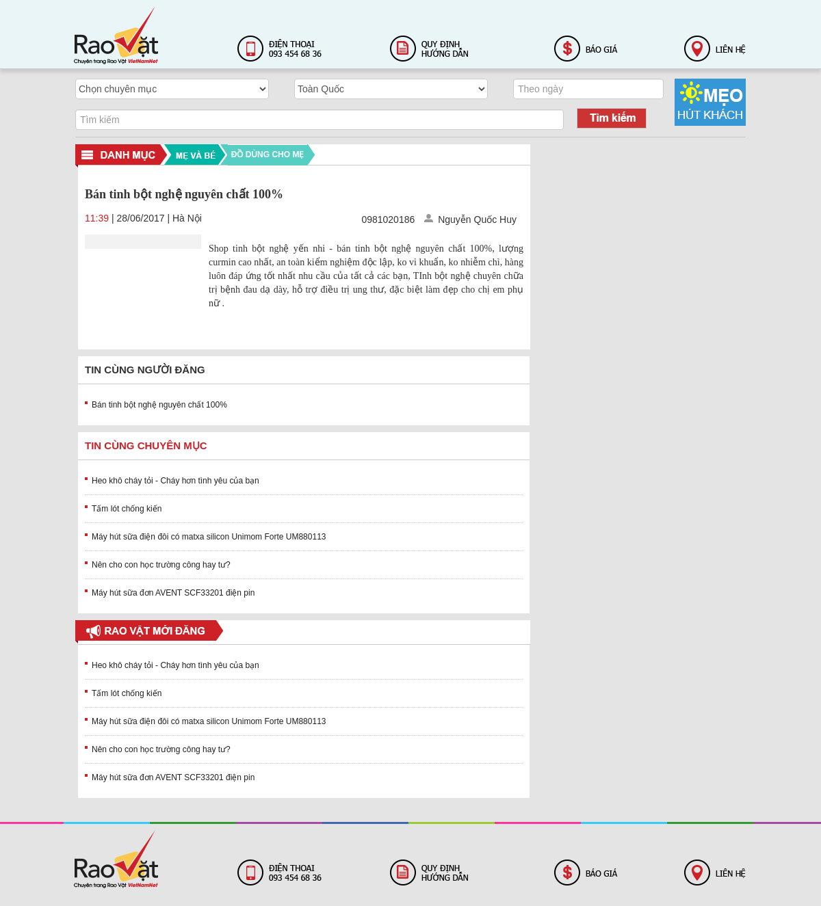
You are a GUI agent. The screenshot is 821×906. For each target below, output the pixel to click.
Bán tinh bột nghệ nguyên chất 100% (159, 405)
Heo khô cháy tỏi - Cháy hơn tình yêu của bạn (175, 480)
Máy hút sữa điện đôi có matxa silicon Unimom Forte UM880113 (209, 537)
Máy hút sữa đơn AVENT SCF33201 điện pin (173, 593)
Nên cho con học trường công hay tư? (161, 565)
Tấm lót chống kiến (126, 509)
